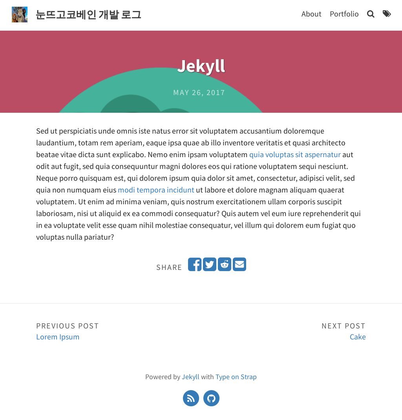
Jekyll (190, 376)
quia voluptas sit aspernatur (295, 154)
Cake (283, 330)
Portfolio (344, 13)
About (312, 13)
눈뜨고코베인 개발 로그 (88, 14)
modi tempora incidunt (156, 189)
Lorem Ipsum (118, 330)
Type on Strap (236, 376)
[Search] (371, 13)
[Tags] (387, 13)
